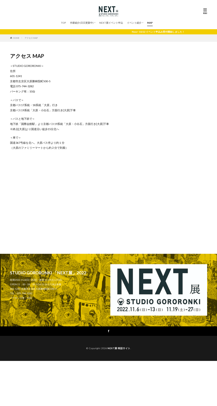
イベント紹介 (134, 22)
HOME (16, 38)
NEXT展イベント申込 (111, 22)
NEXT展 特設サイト (119, 348)
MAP (150, 22)
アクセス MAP (31, 38)
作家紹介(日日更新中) (82, 22)
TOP (63, 22)
